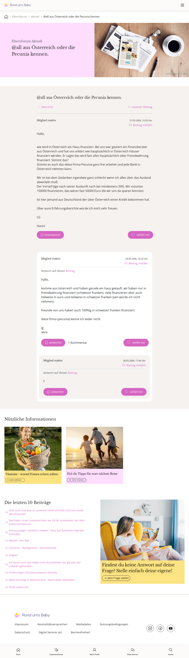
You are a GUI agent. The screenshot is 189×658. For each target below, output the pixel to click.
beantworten (52, 235)
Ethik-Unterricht (18, 587)
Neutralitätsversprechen (52, 624)
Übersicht (47, 107)
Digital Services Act (50, 632)
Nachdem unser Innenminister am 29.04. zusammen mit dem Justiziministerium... (47, 522)
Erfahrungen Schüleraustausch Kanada (33, 572)
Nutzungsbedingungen (114, 624)
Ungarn (13, 555)
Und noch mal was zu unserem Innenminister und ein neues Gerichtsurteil (46, 512)
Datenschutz (22, 632)
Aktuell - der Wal (19, 540)
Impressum (22, 624)
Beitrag (70, 271)
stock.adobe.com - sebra (176, 73)
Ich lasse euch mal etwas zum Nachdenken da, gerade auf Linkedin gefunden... (44, 564)
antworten (55, 342)
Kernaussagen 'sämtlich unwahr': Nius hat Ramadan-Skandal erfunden (46, 532)
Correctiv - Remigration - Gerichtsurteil (32, 548)
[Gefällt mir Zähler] (140, 235)
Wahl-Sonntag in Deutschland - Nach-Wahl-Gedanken (42, 580)
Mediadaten (83, 624)
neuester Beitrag (141, 107)
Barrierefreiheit (80, 632)
